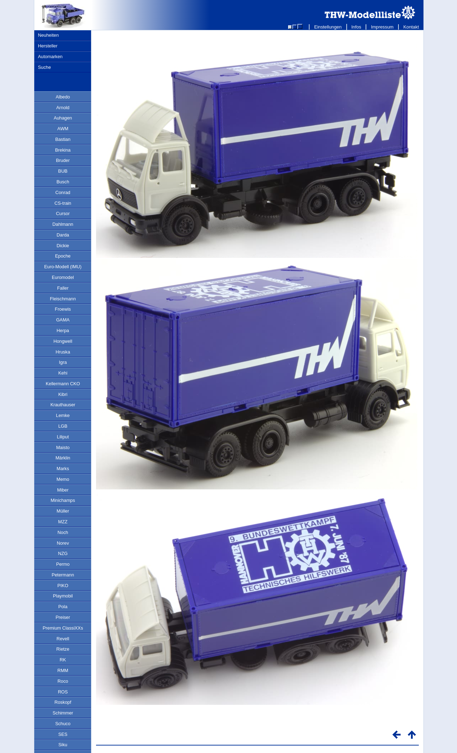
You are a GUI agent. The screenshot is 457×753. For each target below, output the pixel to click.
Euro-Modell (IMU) (63, 266)
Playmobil (62, 596)
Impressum (382, 27)
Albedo (63, 97)
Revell (62, 638)
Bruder (63, 160)
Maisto (63, 447)
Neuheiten (48, 35)
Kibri (62, 394)
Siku (63, 744)
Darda (63, 235)
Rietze (62, 649)
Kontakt (411, 27)
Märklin (62, 458)
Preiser (63, 617)
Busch (62, 181)
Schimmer (62, 713)
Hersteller (47, 46)
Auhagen (63, 118)
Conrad (62, 192)
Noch (62, 532)
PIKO (63, 585)
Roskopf (63, 702)
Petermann (63, 575)
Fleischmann (63, 298)
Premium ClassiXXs (62, 628)
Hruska (63, 352)
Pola (62, 606)
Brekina (62, 150)
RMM (63, 670)
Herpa (63, 330)
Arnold (63, 107)
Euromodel (63, 277)
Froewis (63, 309)
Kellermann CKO (63, 383)
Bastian (63, 139)
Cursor (63, 213)
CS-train (63, 203)
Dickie (63, 245)
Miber (63, 490)
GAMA (63, 319)
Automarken (50, 56)
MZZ (62, 521)
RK (63, 659)
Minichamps (63, 500)
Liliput (63, 436)
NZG (62, 553)
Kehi (62, 373)
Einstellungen (328, 27)
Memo (62, 479)
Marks (63, 468)
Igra (63, 362)
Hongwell (63, 341)
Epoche (62, 256)
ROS (63, 692)
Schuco (63, 723)
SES (62, 734)
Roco (62, 681)
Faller (63, 288)
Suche (44, 67)
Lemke (63, 415)
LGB (62, 426)
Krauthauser (62, 404)
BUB (62, 171)
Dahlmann (62, 224)
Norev (63, 543)
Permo (63, 564)
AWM (63, 128)
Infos (356, 27)
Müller (63, 511)
